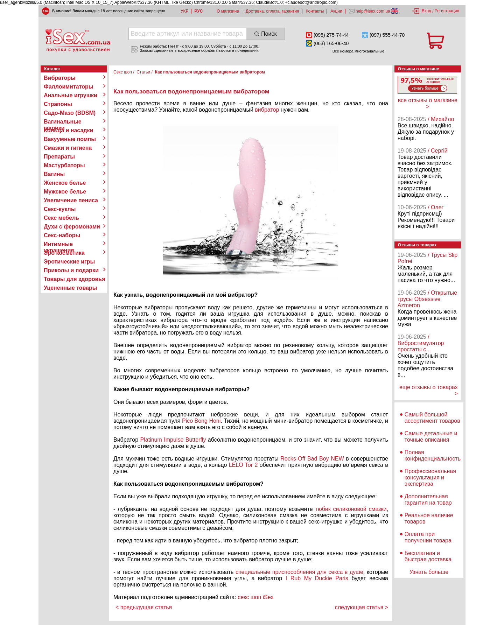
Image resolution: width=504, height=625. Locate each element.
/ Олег (435, 207)
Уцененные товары (70, 288)
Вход (426, 10)
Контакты (315, 11)
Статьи (143, 72)
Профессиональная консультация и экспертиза (430, 477)
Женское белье (65, 183)
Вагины (54, 174)
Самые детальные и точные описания (431, 436)
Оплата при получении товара (428, 537)
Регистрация (447, 10)
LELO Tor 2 (243, 465)
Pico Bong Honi (201, 421)
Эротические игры (69, 262)
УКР (185, 11)
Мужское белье (65, 192)
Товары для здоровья (74, 279)
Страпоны (58, 104)
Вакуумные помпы (70, 139)
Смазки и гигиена (68, 148)
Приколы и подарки (71, 270)
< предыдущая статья (143, 607)
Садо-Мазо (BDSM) (70, 113)
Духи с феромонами (72, 227)
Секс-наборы (62, 235)
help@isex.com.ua (373, 11)
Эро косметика (64, 253)
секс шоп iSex (256, 597)
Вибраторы (60, 78)
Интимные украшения (59, 244)
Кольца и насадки (68, 130)
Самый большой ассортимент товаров (432, 418)
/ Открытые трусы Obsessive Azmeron (427, 299)
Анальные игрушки (70, 95)
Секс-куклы (60, 209)
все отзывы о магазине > (427, 103)
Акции (336, 11)
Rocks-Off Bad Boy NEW (312, 459)
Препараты (59, 157)
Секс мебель (61, 218)
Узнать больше (429, 572)
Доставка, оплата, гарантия (272, 11)
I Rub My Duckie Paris (317, 578)
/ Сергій (438, 151)
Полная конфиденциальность (433, 455)
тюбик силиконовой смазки (350, 509)
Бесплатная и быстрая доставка (428, 556)
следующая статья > (361, 607)
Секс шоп (122, 72)
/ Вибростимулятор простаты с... (421, 343)
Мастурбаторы (64, 165)
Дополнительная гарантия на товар (428, 499)
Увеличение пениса (71, 200)
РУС (198, 11)
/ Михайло (441, 119)
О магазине (228, 11)
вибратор (267, 110)
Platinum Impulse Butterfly (173, 440)
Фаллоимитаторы (68, 87)
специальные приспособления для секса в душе (299, 572)
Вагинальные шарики (63, 122)
